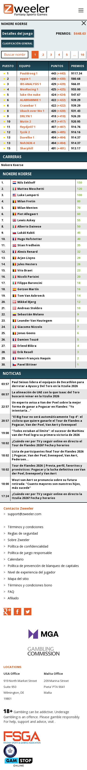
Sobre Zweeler (18, 540)
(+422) (61, 100)
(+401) (61, 148)
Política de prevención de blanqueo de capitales (43, 566)
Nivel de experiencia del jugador (31, 572)
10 (82, 55)
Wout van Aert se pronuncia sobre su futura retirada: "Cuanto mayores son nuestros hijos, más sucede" (46, 484)
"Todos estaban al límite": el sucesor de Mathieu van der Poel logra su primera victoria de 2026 (48, 433)
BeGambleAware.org (19, 726)
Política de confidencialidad (28, 546)
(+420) (61, 111)
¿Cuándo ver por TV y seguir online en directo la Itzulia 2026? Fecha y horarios (47, 496)
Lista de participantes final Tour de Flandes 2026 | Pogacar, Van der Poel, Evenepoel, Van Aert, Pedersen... (48, 455)
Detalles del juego (17, 33)
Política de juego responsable (30, 553)
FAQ (11, 591)
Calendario (16, 559)
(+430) (61, 79)
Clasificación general (17, 43)
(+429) (61, 84)
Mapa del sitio (18, 578)
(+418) (61, 116)
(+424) (61, 95)
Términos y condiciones (25, 527)
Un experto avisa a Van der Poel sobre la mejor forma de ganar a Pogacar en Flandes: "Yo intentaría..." (46, 406)
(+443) (61, 73)
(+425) (61, 89)
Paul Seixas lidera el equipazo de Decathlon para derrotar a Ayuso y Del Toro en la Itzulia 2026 (48, 384)
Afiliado (13, 598)
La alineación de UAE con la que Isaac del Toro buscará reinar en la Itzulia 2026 (46, 394)
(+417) (61, 121)
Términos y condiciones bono (30, 585)
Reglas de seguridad (23, 533)
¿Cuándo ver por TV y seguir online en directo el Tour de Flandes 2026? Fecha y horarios (47, 443)
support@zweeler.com (24, 514)
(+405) (61, 132)
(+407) (61, 127)
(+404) (61, 137)
